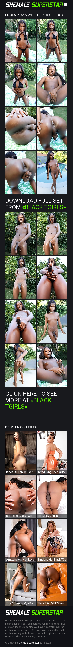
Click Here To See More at (31, 400)
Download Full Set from (35, 203)
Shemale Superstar (28, 643)
